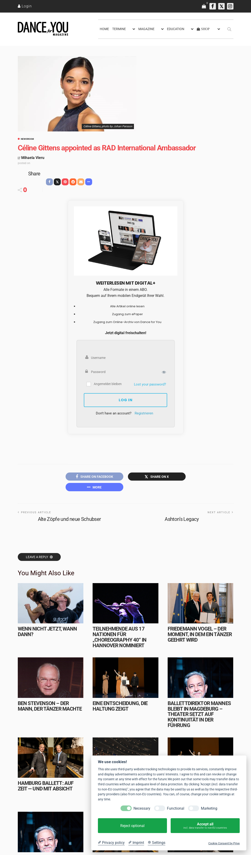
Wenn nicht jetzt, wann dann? (47, 631)
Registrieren (144, 413)
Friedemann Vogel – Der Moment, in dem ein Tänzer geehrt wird (200, 634)
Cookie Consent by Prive (224, 843)
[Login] (25, 6)
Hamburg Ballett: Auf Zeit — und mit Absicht (46, 786)
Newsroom (27, 139)
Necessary (141, 808)
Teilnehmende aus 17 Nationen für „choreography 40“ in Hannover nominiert (119, 637)
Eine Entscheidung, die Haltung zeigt (120, 706)
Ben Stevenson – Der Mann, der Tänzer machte (50, 706)
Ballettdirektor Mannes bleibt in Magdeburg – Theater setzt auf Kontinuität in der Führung (199, 714)
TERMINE (119, 29)
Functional (175, 808)
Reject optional (132, 826)
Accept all (205, 826)
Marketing (209, 808)
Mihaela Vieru (32, 157)
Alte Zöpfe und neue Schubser (69, 519)
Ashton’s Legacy (182, 519)
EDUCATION (175, 29)
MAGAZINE (146, 29)
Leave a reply (37, 557)
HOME (104, 29)
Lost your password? (150, 384)
